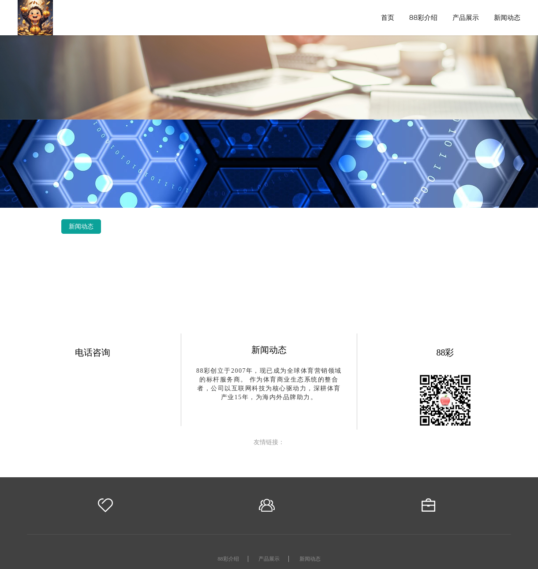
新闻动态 (507, 17)
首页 (387, 17)
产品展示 (465, 17)
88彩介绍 (423, 17)
